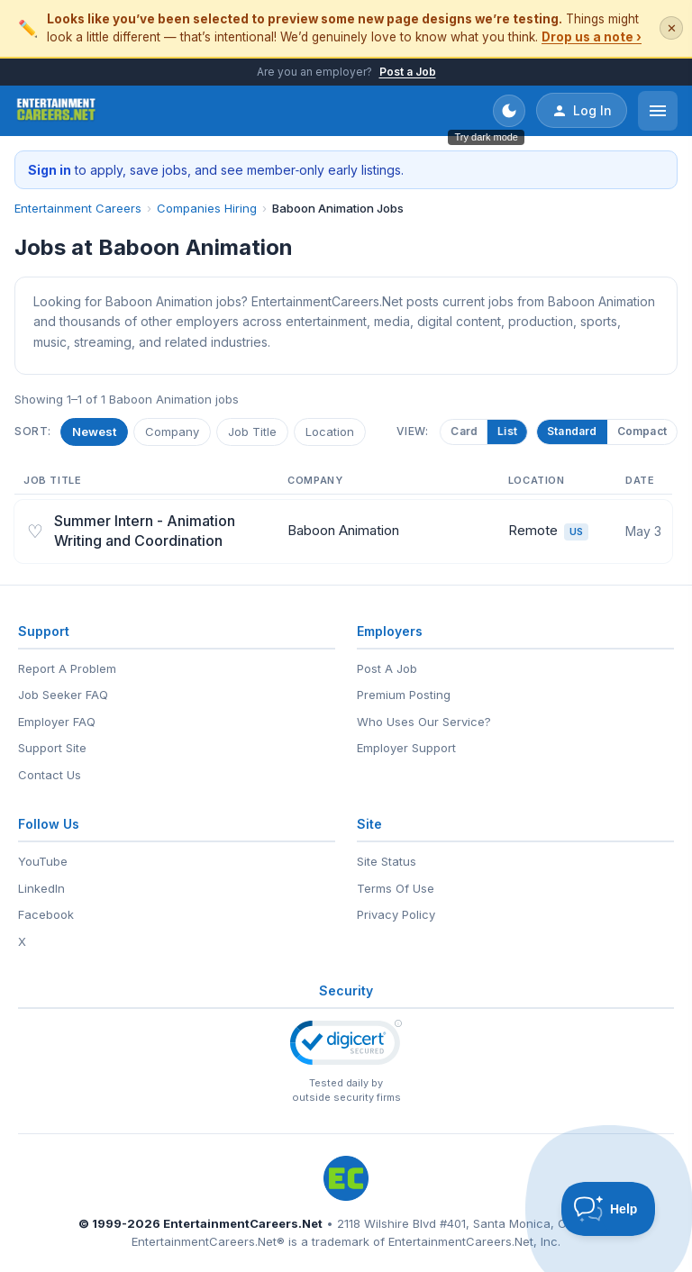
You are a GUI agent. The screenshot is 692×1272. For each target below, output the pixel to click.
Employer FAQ (57, 721)
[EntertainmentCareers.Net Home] (56, 111)
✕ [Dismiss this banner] (672, 28)
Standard (572, 431)
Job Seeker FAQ (63, 694)
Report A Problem (67, 668)
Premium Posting (404, 694)
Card (460, 431)
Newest (94, 431)
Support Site (52, 747)
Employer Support (406, 747)
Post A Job (387, 668)
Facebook (46, 914)
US (576, 531)
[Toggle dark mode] (509, 111)
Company (172, 431)
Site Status (386, 861)
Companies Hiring (207, 208)
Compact (642, 431)
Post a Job (407, 71)
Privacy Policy (396, 914)
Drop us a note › (592, 37)
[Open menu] (658, 111)
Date (639, 480)
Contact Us (49, 775)
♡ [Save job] (35, 531)
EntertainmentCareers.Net (243, 1223)
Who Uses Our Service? (424, 721)
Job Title (252, 431)
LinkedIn (41, 888)
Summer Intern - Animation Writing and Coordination (144, 531)
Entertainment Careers (77, 208)
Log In (581, 111)
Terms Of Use (395, 888)
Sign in (49, 169)
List (504, 431)
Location (329, 431)
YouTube (43, 861)
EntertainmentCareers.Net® (208, 1241)
